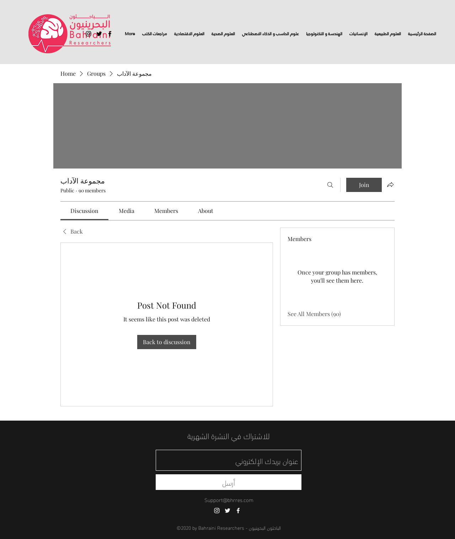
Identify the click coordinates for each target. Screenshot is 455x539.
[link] (84, 210)
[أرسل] (228, 482)
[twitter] (99, 33)
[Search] (330, 185)
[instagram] (88, 33)
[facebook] (109, 33)
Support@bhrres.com (228, 500)
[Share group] (390, 184)
